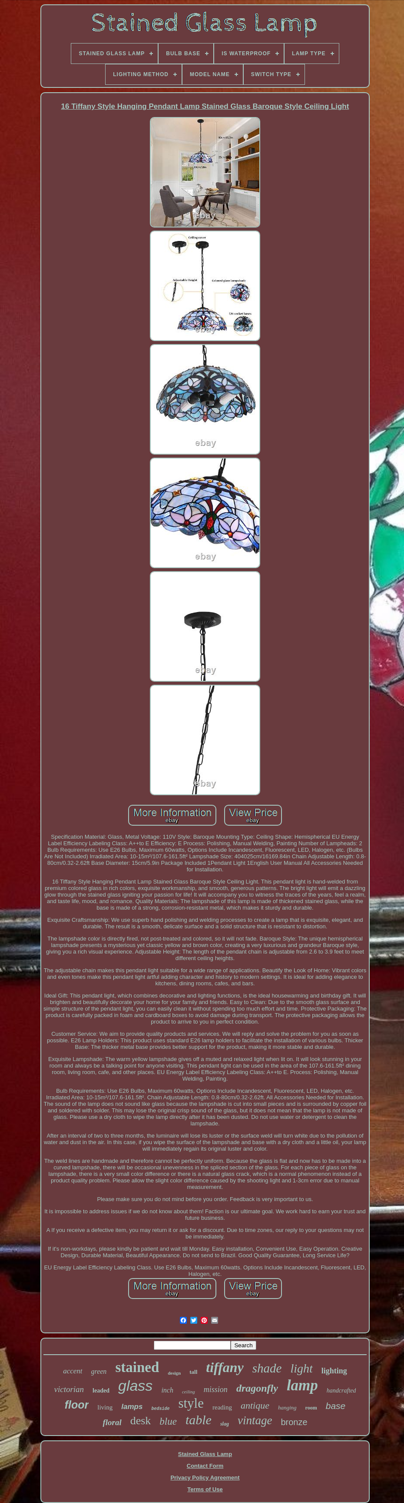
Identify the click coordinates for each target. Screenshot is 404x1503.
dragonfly (257, 1388)
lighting (334, 1370)
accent (72, 1371)
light (301, 1368)
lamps (131, 1407)
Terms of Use (204, 1489)
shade (267, 1368)
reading (222, 1407)
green (99, 1371)
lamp (302, 1385)
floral (112, 1422)
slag (224, 1424)
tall (193, 1372)
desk (140, 1420)
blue (168, 1421)
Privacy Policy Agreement (204, 1477)
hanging (287, 1407)
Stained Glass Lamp (205, 1454)
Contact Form (205, 1466)
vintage (255, 1420)
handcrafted (341, 1390)
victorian (69, 1389)
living (105, 1407)
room (311, 1408)
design (174, 1373)
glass (135, 1385)
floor (77, 1405)
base (336, 1406)
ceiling (188, 1391)
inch (167, 1390)
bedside (160, 1408)
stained (137, 1367)
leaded (101, 1390)
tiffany (225, 1367)
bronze (294, 1422)
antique (255, 1405)
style (191, 1403)
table (198, 1420)
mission (216, 1389)
